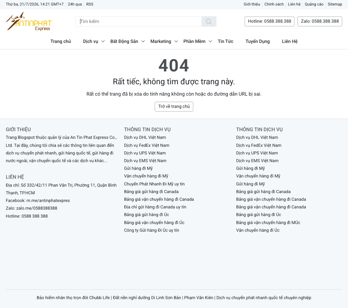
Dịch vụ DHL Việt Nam (145, 137)
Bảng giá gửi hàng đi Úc (146, 214)
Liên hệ (294, 4)
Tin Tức (225, 41)
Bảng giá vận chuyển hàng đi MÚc (268, 222)
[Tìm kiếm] (209, 21)
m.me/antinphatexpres (48, 200)
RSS (89, 4)
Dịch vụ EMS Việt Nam (145, 160)
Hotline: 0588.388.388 (269, 21)
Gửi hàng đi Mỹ (138, 168)
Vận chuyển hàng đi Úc (258, 230)
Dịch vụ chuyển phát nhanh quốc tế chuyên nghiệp (264, 297)
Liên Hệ (290, 41)
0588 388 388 (34, 216)
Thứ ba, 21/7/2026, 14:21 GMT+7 (35, 4)
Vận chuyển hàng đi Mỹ (146, 176)
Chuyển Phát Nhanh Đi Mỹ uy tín (154, 184)
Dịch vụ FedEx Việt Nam (146, 145)
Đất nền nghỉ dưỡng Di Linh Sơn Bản (147, 297)
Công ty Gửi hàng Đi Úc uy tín (151, 230)
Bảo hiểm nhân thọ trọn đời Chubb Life (73, 297)
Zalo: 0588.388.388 (320, 21)
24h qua (75, 4)
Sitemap (335, 4)
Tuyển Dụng (258, 41)
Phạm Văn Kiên (198, 297)
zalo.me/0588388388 (36, 208)
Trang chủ (60, 41)
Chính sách (274, 4)
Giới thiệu (252, 4)
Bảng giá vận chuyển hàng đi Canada (159, 199)
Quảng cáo (314, 4)
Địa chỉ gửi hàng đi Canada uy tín (155, 207)
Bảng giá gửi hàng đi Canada (151, 191)
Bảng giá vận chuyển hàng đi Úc (154, 222)
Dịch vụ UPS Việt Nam (145, 153)
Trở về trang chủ (174, 106)
